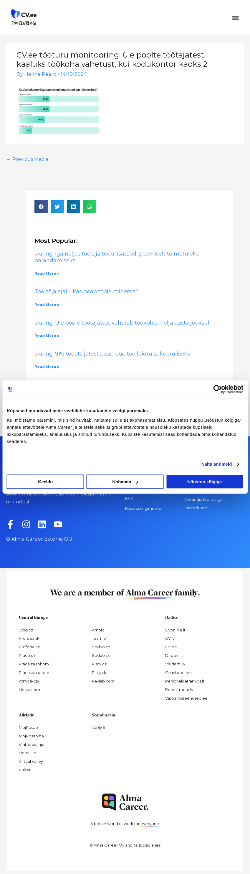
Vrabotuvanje (31, 744)
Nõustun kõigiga (204, 481)
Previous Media (27, 159)
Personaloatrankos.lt (184, 681)
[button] (235, 17)
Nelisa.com (29, 689)
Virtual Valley (31, 761)
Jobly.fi (98, 727)
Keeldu (45, 481)
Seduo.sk (101, 655)
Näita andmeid (216, 464)
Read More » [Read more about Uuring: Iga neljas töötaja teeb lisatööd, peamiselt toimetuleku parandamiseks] (46, 273)
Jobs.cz (26, 630)
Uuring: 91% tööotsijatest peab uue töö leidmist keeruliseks (112, 354)
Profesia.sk (29, 638)
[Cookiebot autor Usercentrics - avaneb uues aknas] (217, 389)
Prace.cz (27, 655)
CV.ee (171, 646)
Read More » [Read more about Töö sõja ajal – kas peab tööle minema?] (46, 304)
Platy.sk (99, 672)
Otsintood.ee (178, 672)
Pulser (25, 769)
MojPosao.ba (31, 736)
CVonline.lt (175, 630)
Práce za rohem (34, 672)
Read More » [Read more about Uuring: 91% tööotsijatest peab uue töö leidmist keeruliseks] (46, 366)
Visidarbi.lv (175, 664)
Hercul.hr (27, 752)
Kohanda (125, 481)
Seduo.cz (101, 646)
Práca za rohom (34, 664)
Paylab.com (103, 681)
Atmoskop (29, 681)
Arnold (98, 630)
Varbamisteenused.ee (186, 698)
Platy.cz (99, 664)
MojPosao (28, 727)
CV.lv (170, 638)
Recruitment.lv (179, 689)
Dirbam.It (174, 655)
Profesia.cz (29, 646)
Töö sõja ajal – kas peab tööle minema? (86, 291)
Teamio (99, 638)
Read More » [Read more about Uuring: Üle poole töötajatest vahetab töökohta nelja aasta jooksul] (46, 335)
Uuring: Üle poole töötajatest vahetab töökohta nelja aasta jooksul (121, 323)
